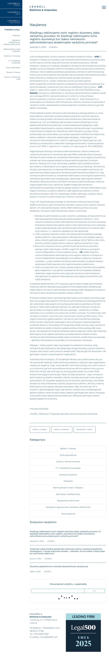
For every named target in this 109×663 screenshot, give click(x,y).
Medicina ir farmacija (12, 56)
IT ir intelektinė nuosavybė (68, 468)
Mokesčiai (16, 36)
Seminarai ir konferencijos (68, 494)
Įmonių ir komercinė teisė (68, 462)
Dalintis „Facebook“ (61, 429)
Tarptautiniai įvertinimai (68, 501)
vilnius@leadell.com (48, 637)
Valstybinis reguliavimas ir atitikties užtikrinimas (11, 42)
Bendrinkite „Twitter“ (84, 429)
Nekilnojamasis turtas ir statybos (68, 488)
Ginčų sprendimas (13, 68)
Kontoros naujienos (68, 475)
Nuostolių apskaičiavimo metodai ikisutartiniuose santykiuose (58, 566)
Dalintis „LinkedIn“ (40, 429)
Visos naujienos (68, 514)
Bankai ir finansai (13, 72)
